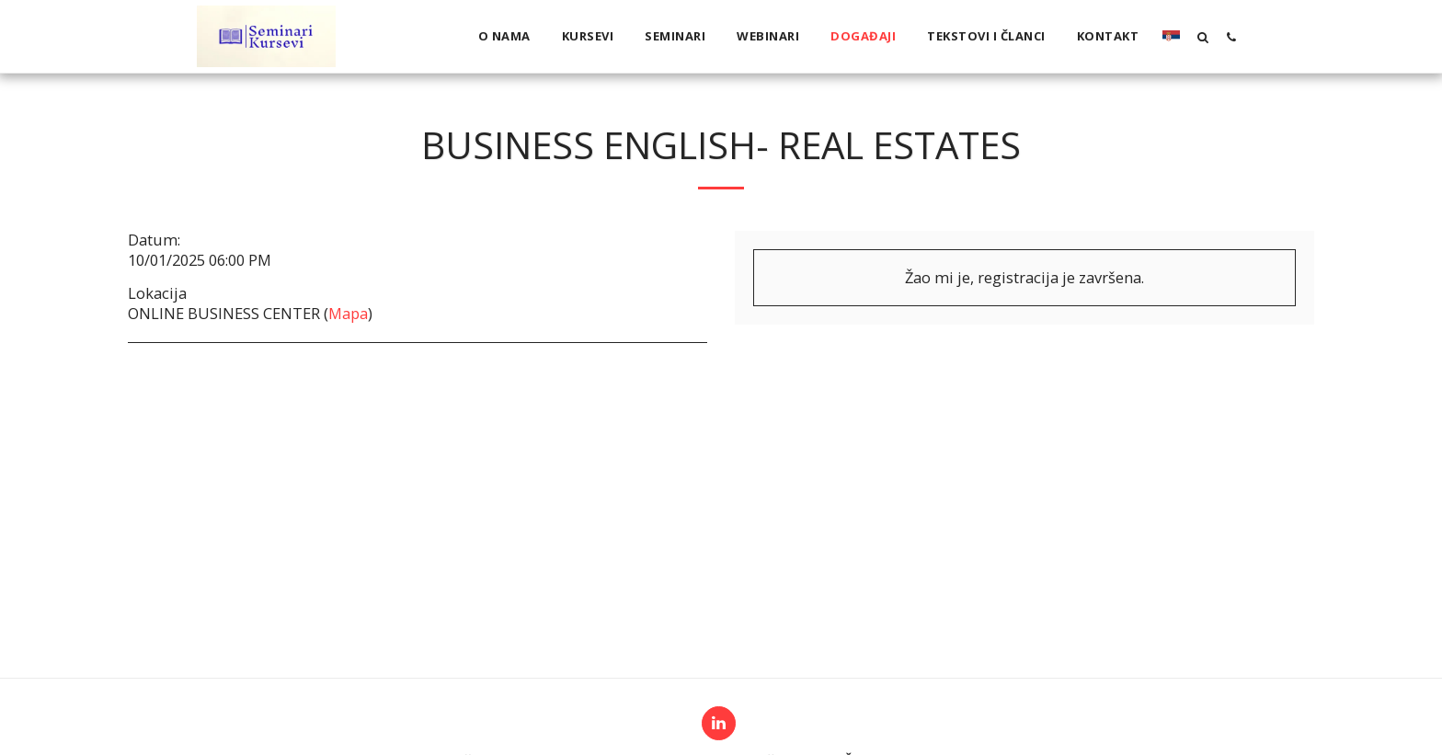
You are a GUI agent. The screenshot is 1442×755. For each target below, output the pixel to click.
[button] (1202, 36)
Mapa (348, 313)
